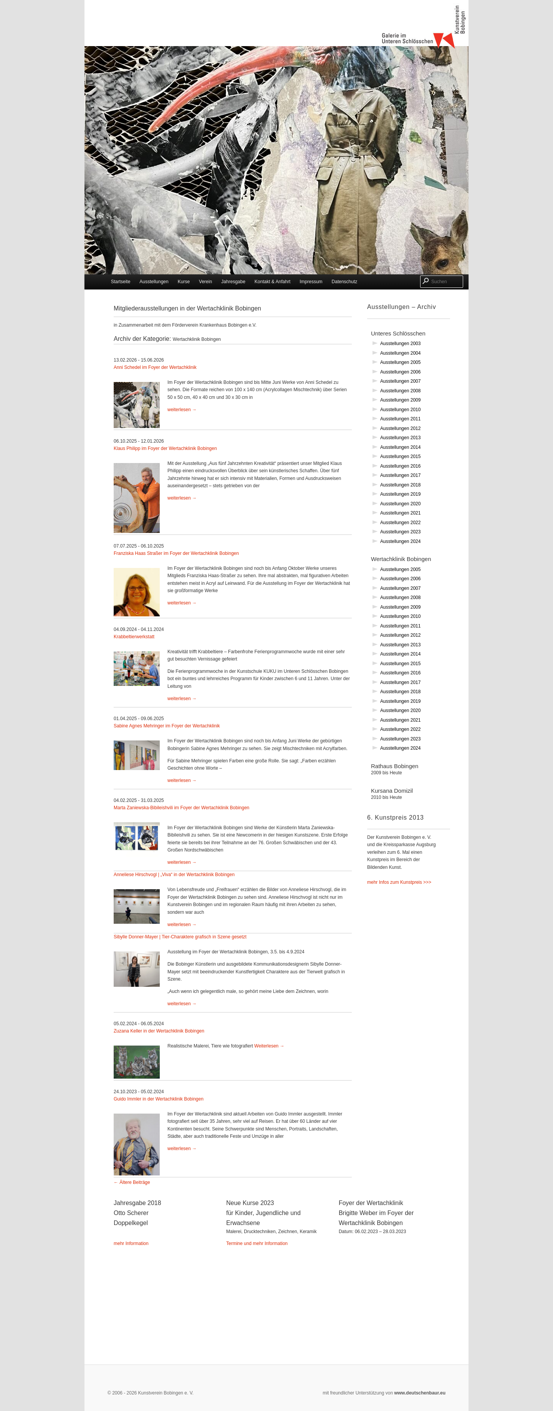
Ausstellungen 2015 (400, 456)
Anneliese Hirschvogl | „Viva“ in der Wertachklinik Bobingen (174, 874)
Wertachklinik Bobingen (401, 559)
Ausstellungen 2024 (400, 541)
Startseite (121, 281)
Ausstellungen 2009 (400, 400)
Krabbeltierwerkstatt (134, 636)
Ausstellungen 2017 (400, 475)
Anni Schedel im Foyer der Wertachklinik (155, 367)
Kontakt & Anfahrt (272, 281)
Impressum (311, 281)
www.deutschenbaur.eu (419, 1393)
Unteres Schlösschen (398, 333)
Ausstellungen (153, 281)
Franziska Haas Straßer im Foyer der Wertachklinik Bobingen (176, 553)
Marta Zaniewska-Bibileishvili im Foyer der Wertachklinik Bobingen (181, 807)
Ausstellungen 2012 (400, 428)
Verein (205, 281)
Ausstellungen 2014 (400, 447)
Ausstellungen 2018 (400, 485)
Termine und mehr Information (257, 1243)
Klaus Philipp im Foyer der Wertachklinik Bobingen (165, 448)
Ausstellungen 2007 (400, 381)
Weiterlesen (269, 1046)
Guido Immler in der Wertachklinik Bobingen (159, 1099)
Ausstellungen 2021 (400, 513)
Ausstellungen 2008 (400, 390)
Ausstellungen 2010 (400, 409)
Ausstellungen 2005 (400, 362)
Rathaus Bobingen (407, 774)
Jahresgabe (233, 281)
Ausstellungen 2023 (400, 532)
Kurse (184, 281)
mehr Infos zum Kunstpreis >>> (399, 882)
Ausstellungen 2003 (400, 343)
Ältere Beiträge (132, 1182)
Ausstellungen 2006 (400, 372)
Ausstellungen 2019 (400, 494)
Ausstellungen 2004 (400, 353)
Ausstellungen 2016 (400, 466)
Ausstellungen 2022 (400, 522)
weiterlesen (182, 409)
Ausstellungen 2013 (400, 437)
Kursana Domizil (407, 799)
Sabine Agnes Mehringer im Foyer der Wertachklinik (167, 726)
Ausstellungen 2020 (400, 503)
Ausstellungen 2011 (400, 419)
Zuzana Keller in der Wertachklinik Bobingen (159, 1031)
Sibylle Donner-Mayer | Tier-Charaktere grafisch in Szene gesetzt (180, 937)
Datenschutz (345, 281)
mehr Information (131, 1243)
